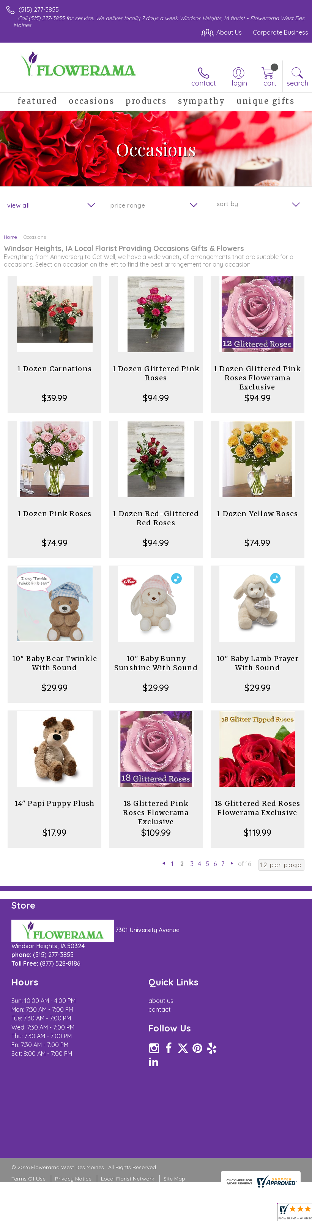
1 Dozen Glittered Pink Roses (156, 373)
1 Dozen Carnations (54, 368)
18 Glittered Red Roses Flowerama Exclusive (257, 808)
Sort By (227, 204)
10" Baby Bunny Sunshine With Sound (156, 663)
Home (10, 237)
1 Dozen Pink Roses (54, 513)
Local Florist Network (127, 1178)
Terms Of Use (28, 1178)
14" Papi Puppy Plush (54, 803)
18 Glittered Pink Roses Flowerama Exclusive (156, 812)
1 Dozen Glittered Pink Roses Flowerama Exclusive (257, 377)
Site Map (174, 1178)
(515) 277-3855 (39, 9)
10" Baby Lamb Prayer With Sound (257, 663)
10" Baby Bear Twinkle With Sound (54, 663)
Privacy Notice (73, 1178)
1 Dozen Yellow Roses (257, 513)
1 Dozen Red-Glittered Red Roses (156, 518)
